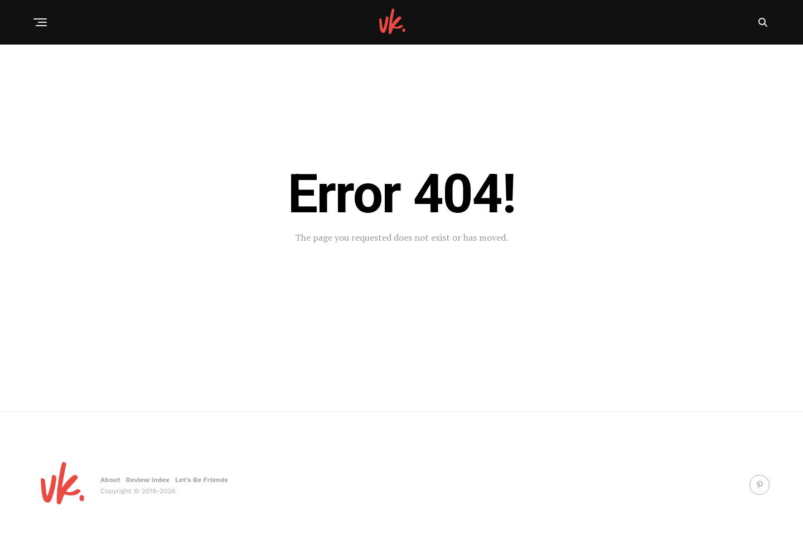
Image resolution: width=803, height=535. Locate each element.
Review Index (148, 480)
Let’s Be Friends (201, 480)
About (110, 480)
